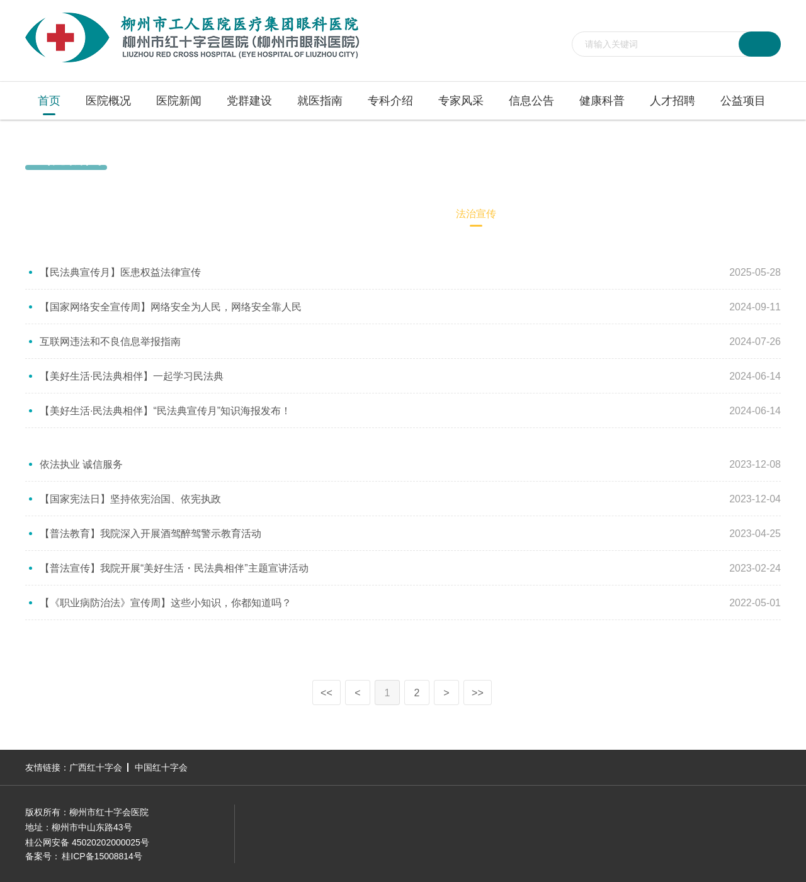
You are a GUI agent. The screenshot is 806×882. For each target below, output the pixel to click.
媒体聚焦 (117, 213)
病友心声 (332, 213)
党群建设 (249, 100)
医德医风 (404, 213)
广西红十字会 (95, 767)
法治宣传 (763, 156)
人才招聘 (672, 100)
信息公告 (531, 100)
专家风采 (461, 100)
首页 (49, 100)
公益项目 (743, 100)
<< (326, 692)
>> (478, 692)
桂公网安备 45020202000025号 (87, 842)
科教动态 (261, 213)
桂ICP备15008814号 (102, 856)
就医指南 (320, 100)
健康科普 (602, 100)
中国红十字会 (161, 767)
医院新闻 (179, 100)
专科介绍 (390, 100)
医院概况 (108, 100)
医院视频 (189, 213)
